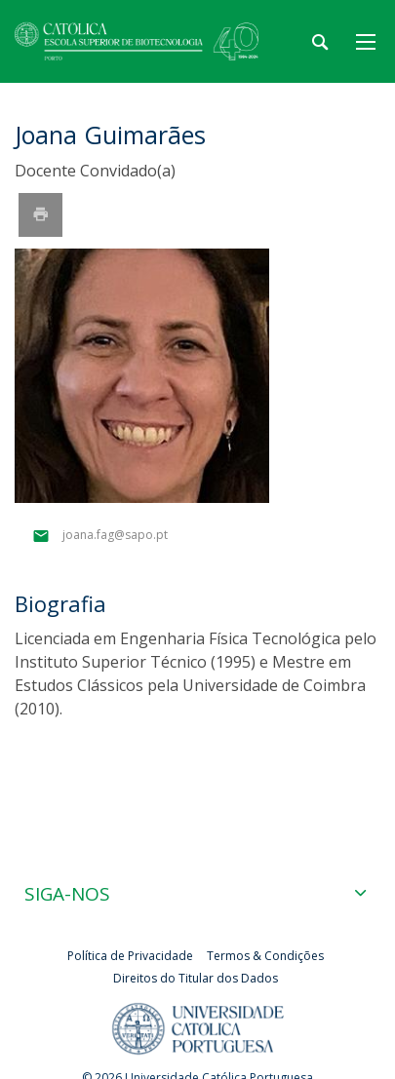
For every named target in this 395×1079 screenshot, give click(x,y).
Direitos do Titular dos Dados (195, 978)
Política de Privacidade (130, 955)
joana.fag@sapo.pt (115, 535)
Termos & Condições (265, 955)
